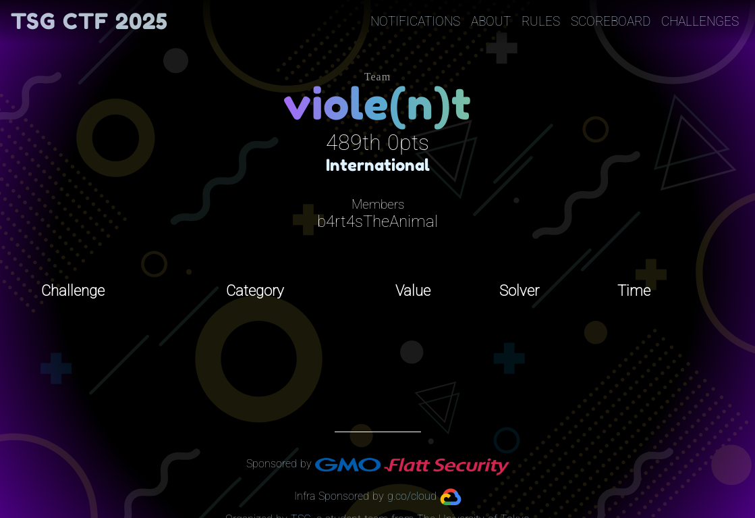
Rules (541, 21)
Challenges (700, 21)
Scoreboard (610, 21)
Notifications (415, 21)
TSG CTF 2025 (89, 21)
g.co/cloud (412, 496)
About (491, 21)
